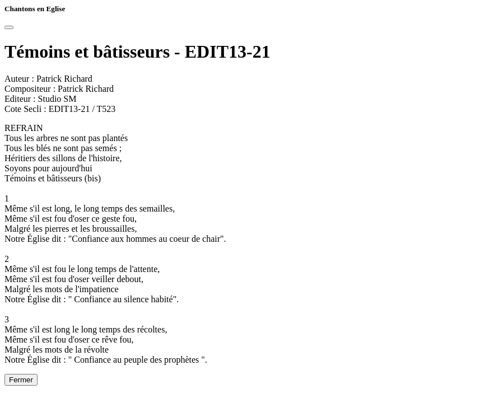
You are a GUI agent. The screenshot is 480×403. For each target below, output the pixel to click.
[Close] (8, 27)
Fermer (21, 380)
